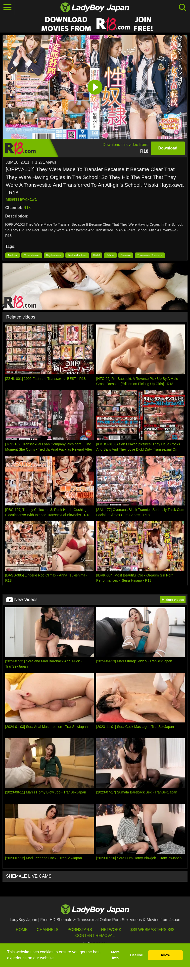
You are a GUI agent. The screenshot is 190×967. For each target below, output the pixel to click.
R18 (27, 208)
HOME (22, 930)
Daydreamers (53, 255)
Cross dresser (31, 255)
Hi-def (96, 255)
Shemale (126, 255)
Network (111, 930)
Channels (47, 930)
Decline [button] (136, 955)
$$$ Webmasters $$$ (152, 930)
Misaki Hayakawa (21, 199)
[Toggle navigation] (7, 7)
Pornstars (79, 930)
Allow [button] (165, 955)
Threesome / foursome (149, 255)
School (110, 255)
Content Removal (95, 935)
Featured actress (77, 255)
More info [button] (115, 955)
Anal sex (12, 255)
